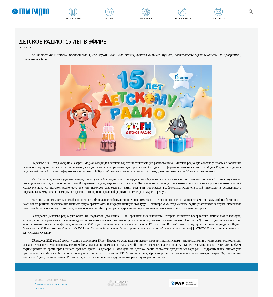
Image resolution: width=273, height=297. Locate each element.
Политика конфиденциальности (51, 284)
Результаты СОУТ (43, 288)
